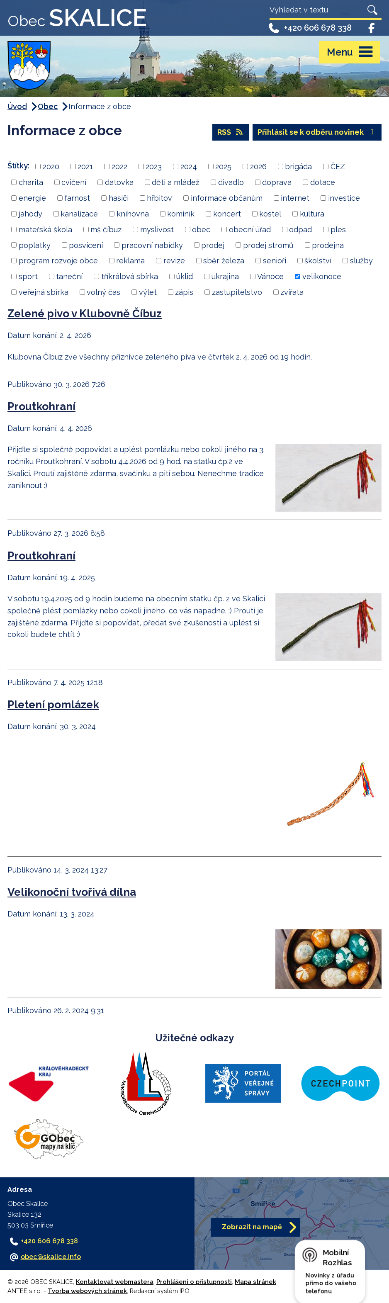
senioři (274, 260)
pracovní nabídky (152, 245)
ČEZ (338, 166)
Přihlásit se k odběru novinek (317, 132)
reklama (130, 260)
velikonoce (321, 276)
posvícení (86, 245)
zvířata (292, 292)
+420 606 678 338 (309, 28)
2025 (223, 166)
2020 (51, 166)
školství (317, 260)
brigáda (298, 166)
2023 (154, 166)
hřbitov (159, 198)
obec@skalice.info (51, 1257)
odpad (300, 229)
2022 (119, 166)
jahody (30, 213)
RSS (230, 132)
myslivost (157, 229)
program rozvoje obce (58, 260)
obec (201, 229)
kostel (270, 213)
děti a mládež (175, 182)
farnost (77, 198)
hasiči (119, 198)
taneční (69, 276)
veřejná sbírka (43, 292)
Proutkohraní (41, 406)
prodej (212, 245)
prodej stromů (268, 245)
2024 (188, 166)
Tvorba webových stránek (87, 1290)
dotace (322, 182)
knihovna (133, 213)
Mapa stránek (255, 1281)
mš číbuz (106, 229)
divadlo (231, 182)
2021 (85, 166)
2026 (258, 166)
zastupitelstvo (237, 292)
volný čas (103, 292)
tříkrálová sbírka (129, 276)
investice (344, 198)
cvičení (73, 182)
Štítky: (18, 165)
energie (32, 198)
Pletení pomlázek (53, 704)
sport (28, 276)
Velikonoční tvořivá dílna (71, 891)
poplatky (35, 245)
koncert (227, 213)
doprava (277, 182)
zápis (184, 292)
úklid (184, 276)
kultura (312, 213)
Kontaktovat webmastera (114, 1281)
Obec (48, 106)
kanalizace (79, 213)
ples (338, 229)
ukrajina (225, 276)
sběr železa (223, 260)
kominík (180, 213)
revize (174, 260)
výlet (148, 292)
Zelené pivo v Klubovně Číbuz (84, 313)
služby (361, 260)
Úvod (17, 106)
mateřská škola (45, 229)
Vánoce (270, 276)
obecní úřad (250, 229)
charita (31, 182)
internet (295, 198)
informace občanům (227, 198)
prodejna (328, 245)
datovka (119, 182)
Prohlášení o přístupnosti (194, 1281)
